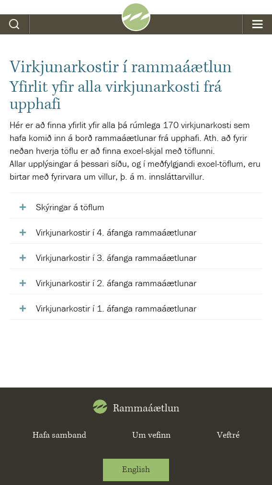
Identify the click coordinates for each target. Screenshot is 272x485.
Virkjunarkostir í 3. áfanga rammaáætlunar (116, 257)
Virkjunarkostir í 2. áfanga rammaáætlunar (116, 283)
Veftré (228, 435)
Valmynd (257, 24)
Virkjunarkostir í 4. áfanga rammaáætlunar (117, 232)
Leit (14, 24)
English (136, 469)
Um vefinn (151, 435)
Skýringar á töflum (70, 207)
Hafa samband (59, 435)
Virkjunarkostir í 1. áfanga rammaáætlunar (116, 308)
